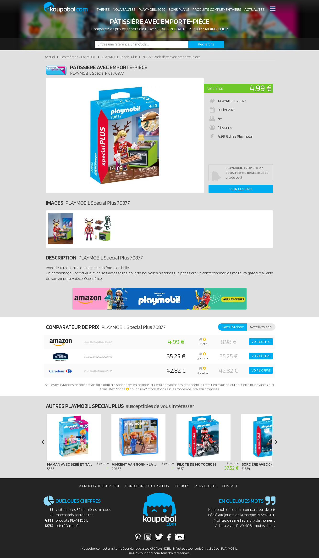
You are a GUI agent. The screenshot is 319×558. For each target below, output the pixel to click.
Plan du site (205, 486)
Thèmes (103, 9)
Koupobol (69, 7)
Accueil (50, 57)
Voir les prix (241, 188)
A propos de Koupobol (99, 486)
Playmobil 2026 (152, 9)
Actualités (254, 9)
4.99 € (261, 88)
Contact (230, 486)
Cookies (182, 486)
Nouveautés (124, 9)
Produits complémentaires (216, 9)
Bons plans (179, 9)
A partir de (215, 88)
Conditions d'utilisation (147, 486)
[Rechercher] (206, 44)
